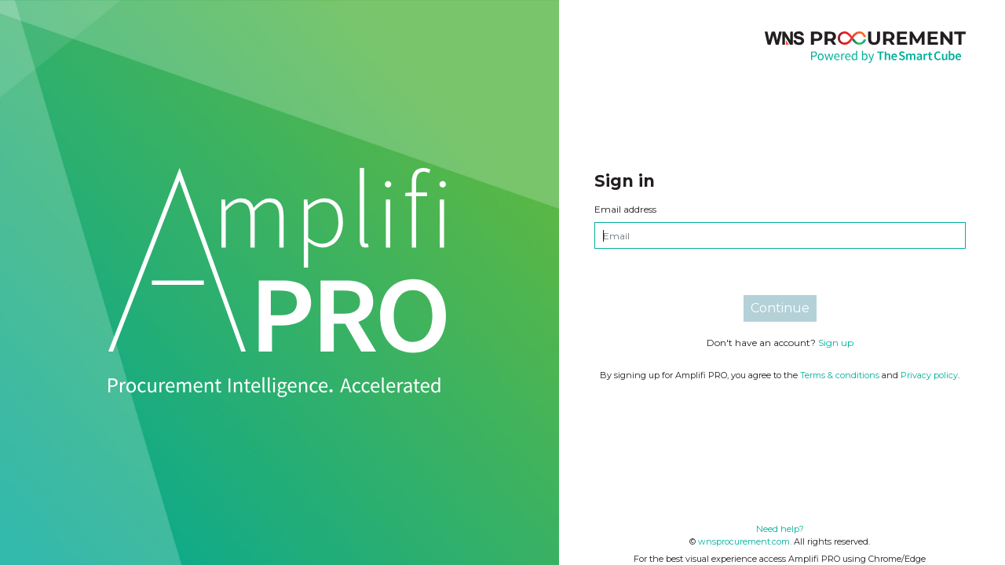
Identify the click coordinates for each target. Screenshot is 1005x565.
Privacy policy (929, 375)
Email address (625, 209)
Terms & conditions (839, 375)
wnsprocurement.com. (744, 541)
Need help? (780, 528)
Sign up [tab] (835, 342)
